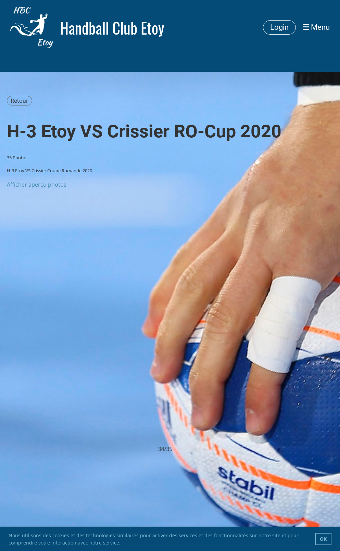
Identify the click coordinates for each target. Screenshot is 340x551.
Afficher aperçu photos (36, 184)
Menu (316, 27)
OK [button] (323, 539)
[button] (123, 543)
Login (279, 27)
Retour (19, 100)
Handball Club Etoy (112, 27)
